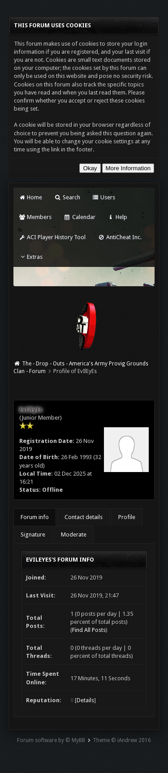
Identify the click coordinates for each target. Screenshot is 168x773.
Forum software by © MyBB (51, 740)
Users (103, 197)
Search (67, 197)
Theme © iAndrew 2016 (122, 740)
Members (35, 217)
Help (117, 217)
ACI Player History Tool (52, 237)
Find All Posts (89, 630)
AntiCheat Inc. (119, 237)
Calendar (79, 217)
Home (30, 197)
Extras (31, 256)
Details (85, 700)
